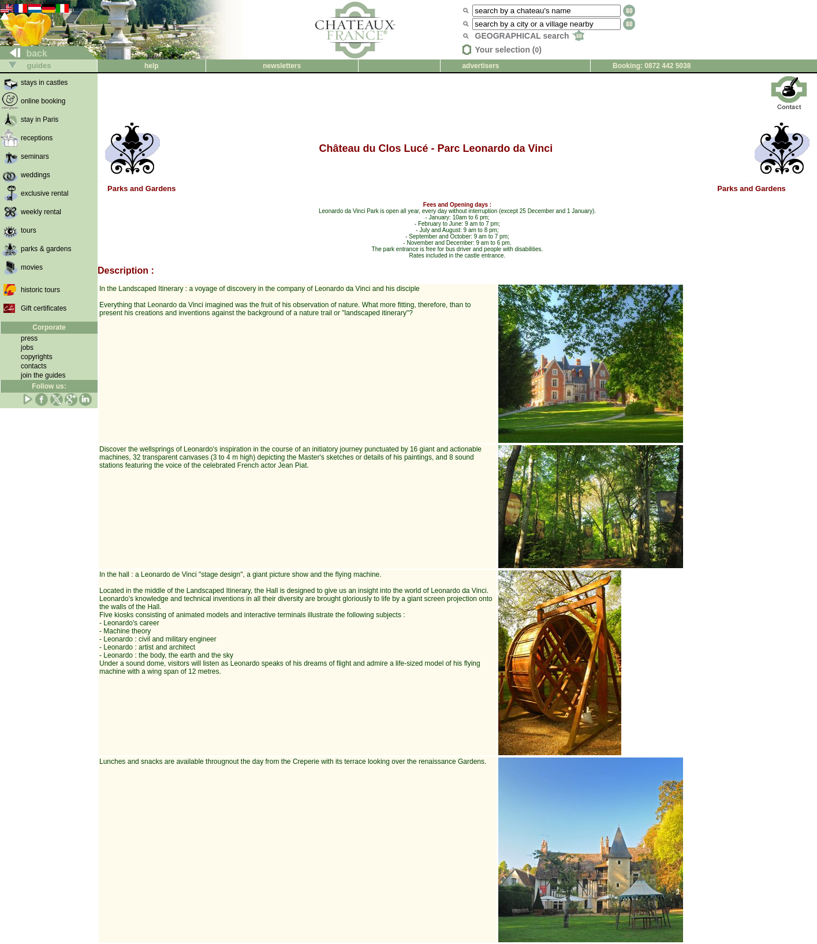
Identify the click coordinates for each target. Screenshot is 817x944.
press (29, 338)
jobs (27, 348)
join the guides (43, 375)
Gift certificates (43, 308)
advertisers (480, 66)
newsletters (282, 66)
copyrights (37, 357)
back (24, 53)
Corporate (48, 327)
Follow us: (49, 386)
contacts (34, 366)
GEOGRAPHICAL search (529, 35)
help (151, 66)
